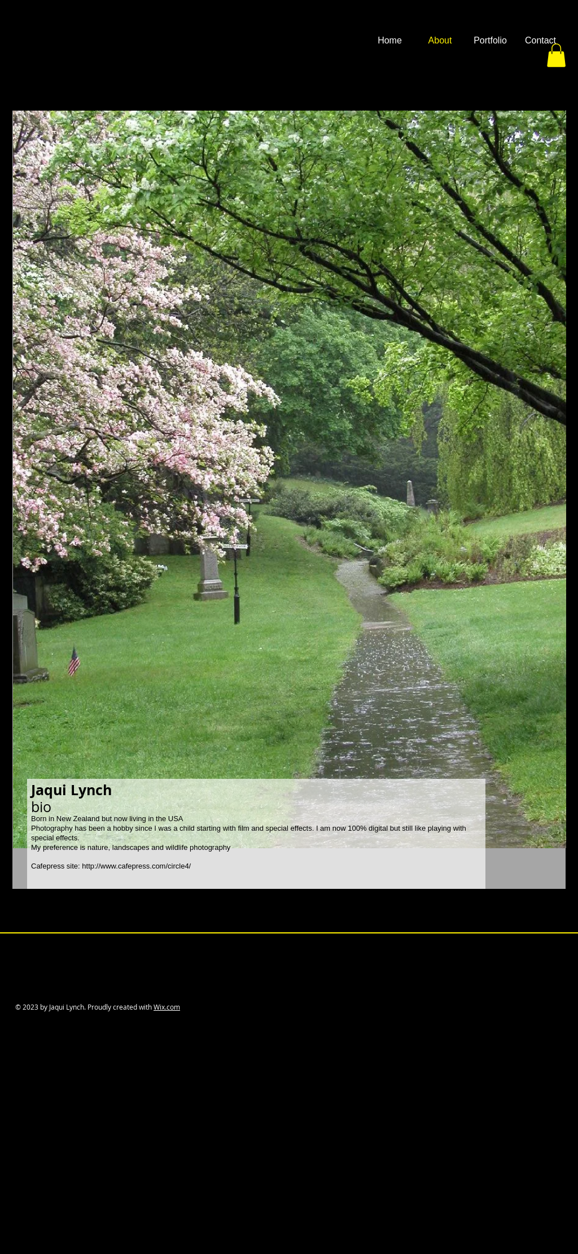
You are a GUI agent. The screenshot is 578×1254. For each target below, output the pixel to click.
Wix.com (167, 1006)
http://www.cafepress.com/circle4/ (136, 866)
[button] (490, 40)
